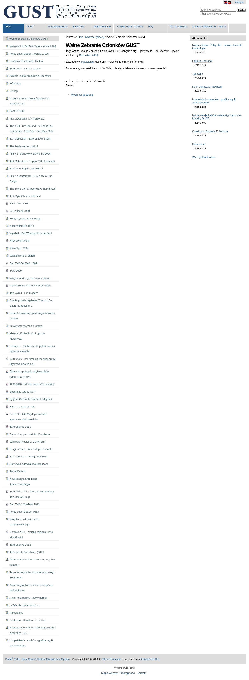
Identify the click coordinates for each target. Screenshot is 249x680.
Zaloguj (239, 2)
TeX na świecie (178, 26)
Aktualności (199, 38)
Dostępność (127, 672)
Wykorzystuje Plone (124, 668)
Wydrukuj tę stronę (82, 94)
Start (8, 26)
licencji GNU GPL (150, 659)
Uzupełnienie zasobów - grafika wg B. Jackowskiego (214, 101)
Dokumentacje (102, 26)
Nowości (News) (94, 37)
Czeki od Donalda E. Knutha (209, 26)
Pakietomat (198, 144)
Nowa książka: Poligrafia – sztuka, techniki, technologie (217, 46)
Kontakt (141, 672)
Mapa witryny (109, 672)
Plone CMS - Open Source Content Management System (37, 659)
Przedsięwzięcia (57, 26)
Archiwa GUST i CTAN (129, 26)
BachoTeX (79, 26)
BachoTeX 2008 (88, 55)
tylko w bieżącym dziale (217, 13)
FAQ (150, 26)
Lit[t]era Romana (202, 60)
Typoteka (197, 73)
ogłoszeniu (87, 61)
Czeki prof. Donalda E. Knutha (210, 131)
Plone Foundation (112, 659)
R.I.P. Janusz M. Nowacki (207, 86)
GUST (30, 26)
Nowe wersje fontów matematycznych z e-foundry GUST (217, 117)
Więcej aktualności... (204, 157)
